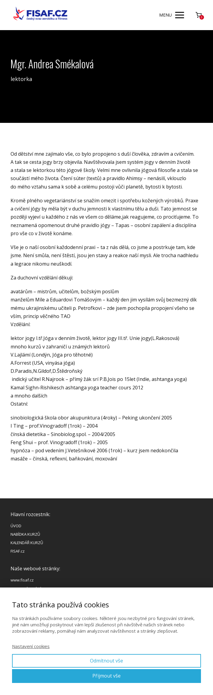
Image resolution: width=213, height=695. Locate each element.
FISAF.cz (18, 551)
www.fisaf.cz (22, 580)
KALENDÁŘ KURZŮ (27, 542)
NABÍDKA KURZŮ (25, 534)
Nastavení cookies (31, 646)
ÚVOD (16, 525)
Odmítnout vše (106, 660)
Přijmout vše (106, 675)
